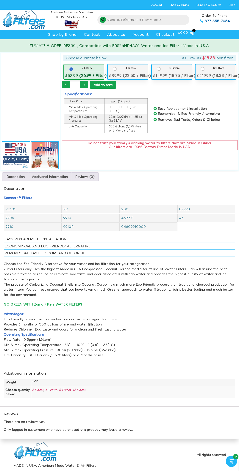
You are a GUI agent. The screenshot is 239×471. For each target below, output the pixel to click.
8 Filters (174, 68)
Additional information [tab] (50, 176)
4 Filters (131, 68)
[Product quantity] (74, 84)
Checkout (165, 34)
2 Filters (87, 68)
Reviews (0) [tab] (85, 176)
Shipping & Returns (208, 4)
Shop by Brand (179, 4)
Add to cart (103, 85)
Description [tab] (15, 176)
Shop (232, 4)
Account (156, 4)
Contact (92, 34)
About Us (116, 34)
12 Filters (218, 68)
